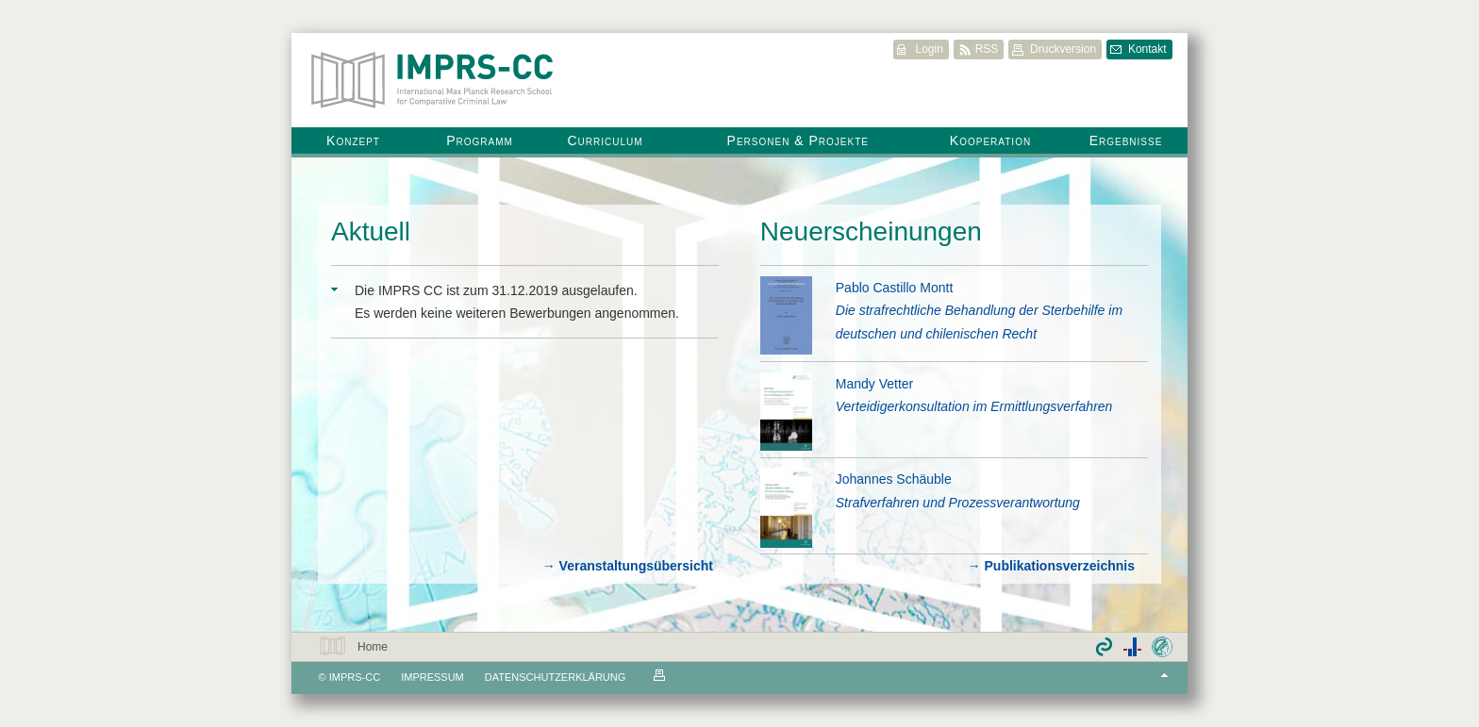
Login (928, 49)
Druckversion (1063, 49)
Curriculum (604, 140)
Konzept (353, 140)
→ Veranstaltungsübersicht (627, 565)
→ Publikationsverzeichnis (1051, 565)
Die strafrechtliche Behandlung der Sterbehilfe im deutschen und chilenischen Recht (979, 322)
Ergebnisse (1126, 140)
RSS (987, 49)
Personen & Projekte (798, 140)
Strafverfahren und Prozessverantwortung (958, 502)
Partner (1132, 647)
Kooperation (990, 140)
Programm (479, 140)
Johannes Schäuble (894, 479)
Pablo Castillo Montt (895, 287)
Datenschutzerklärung (555, 677)
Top (1164, 675)
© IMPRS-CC (350, 677)
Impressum (432, 677)
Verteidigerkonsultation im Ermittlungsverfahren (974, 406)
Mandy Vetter (875, 383)
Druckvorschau (659, 675)
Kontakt (1147, 49)
